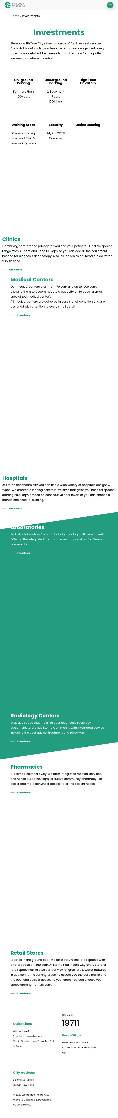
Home (15, 16)
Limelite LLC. (24, 1104)
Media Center (21, 1041)
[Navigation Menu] (110, 5)
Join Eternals (39, 1041)
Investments (34, 1036)
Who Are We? (21, 1031)
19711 (70, 1023)
